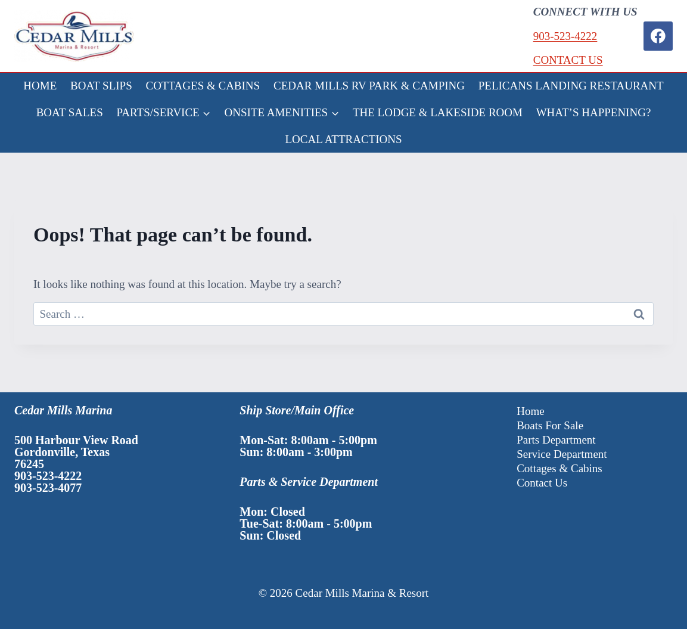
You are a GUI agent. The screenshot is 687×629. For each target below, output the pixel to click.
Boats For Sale (550, 425)
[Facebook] (658, 36)
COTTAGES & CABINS (203, 85)
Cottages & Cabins (559, 468)
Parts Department (556, 439)
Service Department (562, 454)
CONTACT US (568, 60)
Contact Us (542, 482)
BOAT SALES (69, 112)
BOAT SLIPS (101, 85)
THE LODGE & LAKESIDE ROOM (438, 112)
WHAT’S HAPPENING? (593, 112)
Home (530, 411)
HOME (40, 85)
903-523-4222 (565, 36)
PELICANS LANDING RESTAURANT (571, 85)
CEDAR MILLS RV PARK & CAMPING (369, 85)
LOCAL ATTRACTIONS (343, 139)
